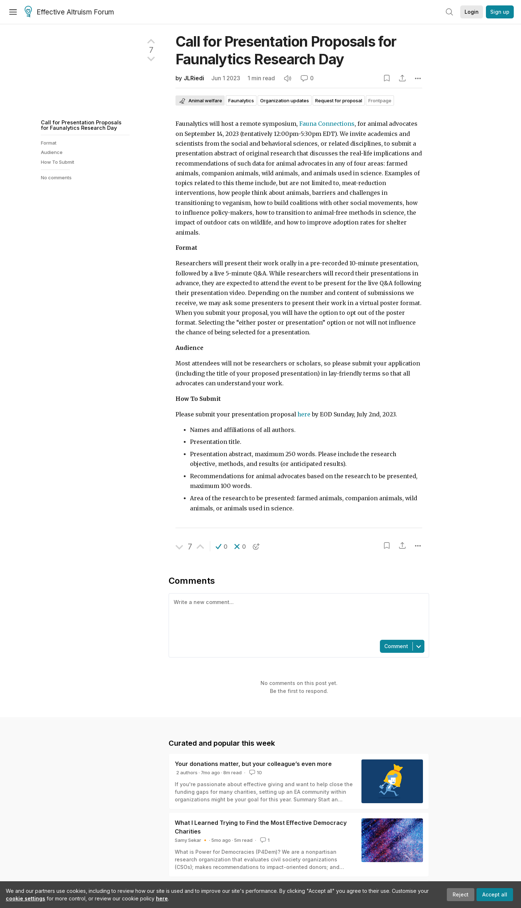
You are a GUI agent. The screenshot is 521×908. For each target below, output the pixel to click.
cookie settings (25, 898)
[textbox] (297, 616)
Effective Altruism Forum (69, 12)
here (162, 898)
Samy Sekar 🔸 (191, 840)
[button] (221, 546)
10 (255, 772)
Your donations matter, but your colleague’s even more (253, 763)
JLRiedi (194, 78)
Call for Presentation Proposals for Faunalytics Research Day (81, 124)
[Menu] (13, 12)
